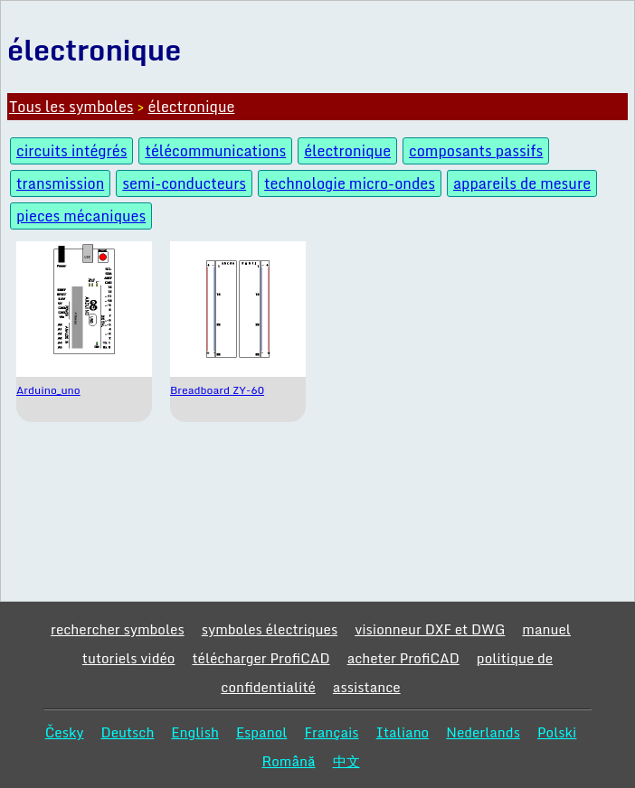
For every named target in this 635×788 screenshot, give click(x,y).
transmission (60, 183)
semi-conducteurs (184, 183)
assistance (367, 687)
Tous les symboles (71, 106)
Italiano (403, 732)
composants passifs (476, 151)
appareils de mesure (522, 183)
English (195, 732)
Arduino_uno (48, 390)
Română (288, 761)
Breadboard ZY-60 (217, 390)
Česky (64, 732)
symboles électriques (269, 629)
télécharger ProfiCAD (260, 658)
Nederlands (483, 732)
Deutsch (127, 732)
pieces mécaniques (81, 216)
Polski (556, 732)
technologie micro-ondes (349, 183)
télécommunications (215, 151)
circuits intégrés (71, 151)
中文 (346, 761)
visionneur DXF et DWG (430, 629)
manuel (546, 629)
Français (331, 732)
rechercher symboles (118, 629)
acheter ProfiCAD (403, 658)
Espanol (262, 732)
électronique (191, 106)
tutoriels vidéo (128, 658)
